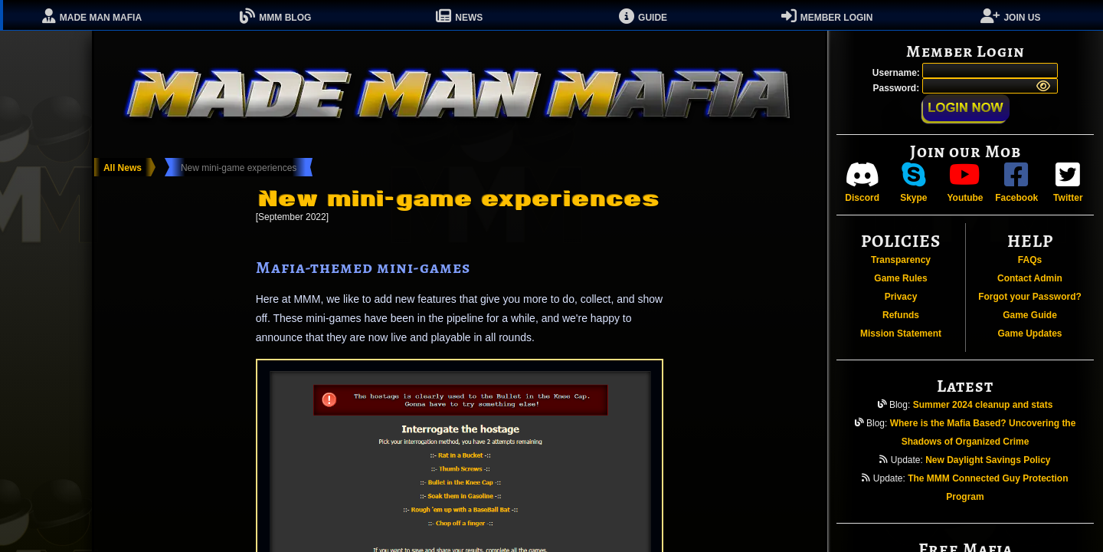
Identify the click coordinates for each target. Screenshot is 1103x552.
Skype (913, 182)
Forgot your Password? (1030, 296)
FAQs (1030, 260)
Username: (897, 72)
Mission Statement (900, 333)
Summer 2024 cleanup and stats (983, 404)
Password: (896, 88)
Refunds (900, 315)
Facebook (1016, 182)
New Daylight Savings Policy (987, 460)
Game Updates (1029, 333)
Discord (862, 182)
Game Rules (900, 278)
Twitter (1067, 182)
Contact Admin (1029, 278)
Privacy (901, 296)
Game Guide (1030, 315)
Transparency (901, 260)
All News (122, 168)
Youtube (965, 182)
